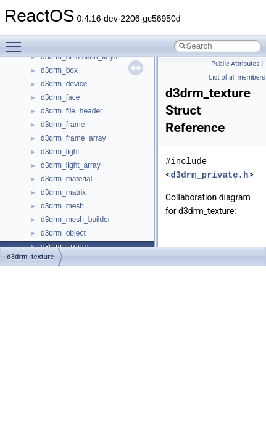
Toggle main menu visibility (16, 41)
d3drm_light (60, 151)
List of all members (237, 77)
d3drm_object (63, 233)
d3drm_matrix (63, 192)
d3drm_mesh (62, 206)
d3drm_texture (30, 256)
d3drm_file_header (71, 111)
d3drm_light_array (71, 165)
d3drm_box (59, 70)
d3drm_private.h (209, 175)
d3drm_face (60, 97)
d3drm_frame (63, 124)
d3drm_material (66, 179)
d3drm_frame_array (73, 138)
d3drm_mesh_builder (75, 219)
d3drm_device (64, 84)
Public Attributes (235, 64)
